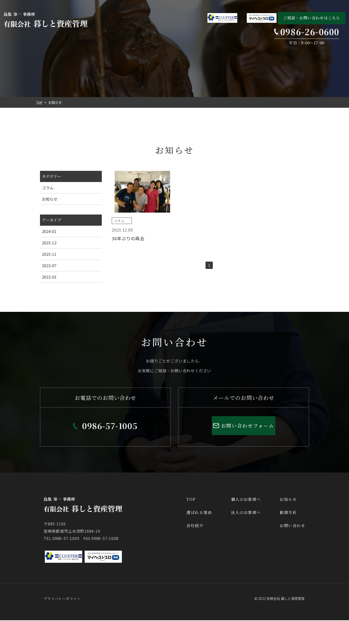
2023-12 (49, 243)
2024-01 (49, 231)
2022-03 (49, 277)
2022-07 (49, 265)
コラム (48, 187)
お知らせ (49, 199)
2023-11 (49, 254)
